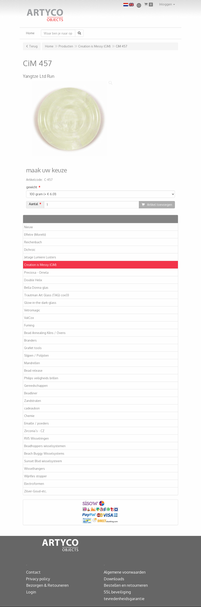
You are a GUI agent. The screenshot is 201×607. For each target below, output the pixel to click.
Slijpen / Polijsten (36, 355)
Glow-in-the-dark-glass (40, 302)
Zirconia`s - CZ (34, 431)
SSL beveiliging (117, 592)
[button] (167, 4)
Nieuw (28, 227)
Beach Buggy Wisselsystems (44, 453)
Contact (33, 572)
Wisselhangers (34, 468)
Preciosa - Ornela (36, 272)
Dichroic (29, 249)
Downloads (114, 578)
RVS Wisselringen (36, 438)
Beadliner (30, 393)
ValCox (29, 318)
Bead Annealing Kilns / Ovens (45, 333)
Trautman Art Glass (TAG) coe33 (46, 295)
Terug (33, 46)
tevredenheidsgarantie (124, 598)
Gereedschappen (36, 385)
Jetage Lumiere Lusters (40, 257)
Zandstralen (32, 401)
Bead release (33, 370)
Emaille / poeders (36, 423)
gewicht (31, 187)
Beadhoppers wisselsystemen (45, 446)
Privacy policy (38, 578)
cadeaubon (32, 408)
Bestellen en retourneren (126, 585)
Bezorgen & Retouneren (47, 585)
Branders (30, 340)
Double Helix (33, 280)
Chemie (29, 416)
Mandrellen (32, 363)
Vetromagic (32, 310)
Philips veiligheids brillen (41, 378)
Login (31, 592)
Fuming (29, 325)
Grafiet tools (33, 348)
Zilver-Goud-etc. (35, 491)
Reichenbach (33, 242)
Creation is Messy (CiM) (40, 265)
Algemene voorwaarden (125, 572)
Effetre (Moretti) (35, 234)
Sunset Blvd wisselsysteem (43, 461)
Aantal (33, 204)
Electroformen (34, 483)
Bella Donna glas (36, 287)
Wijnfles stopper (35, 476)
